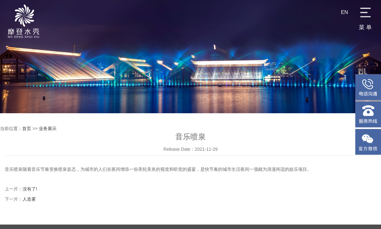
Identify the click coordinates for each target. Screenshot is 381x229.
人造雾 (29, 199)
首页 (26, 128)
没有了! (30, 188)
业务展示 (48, 128)
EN (344, 12)
